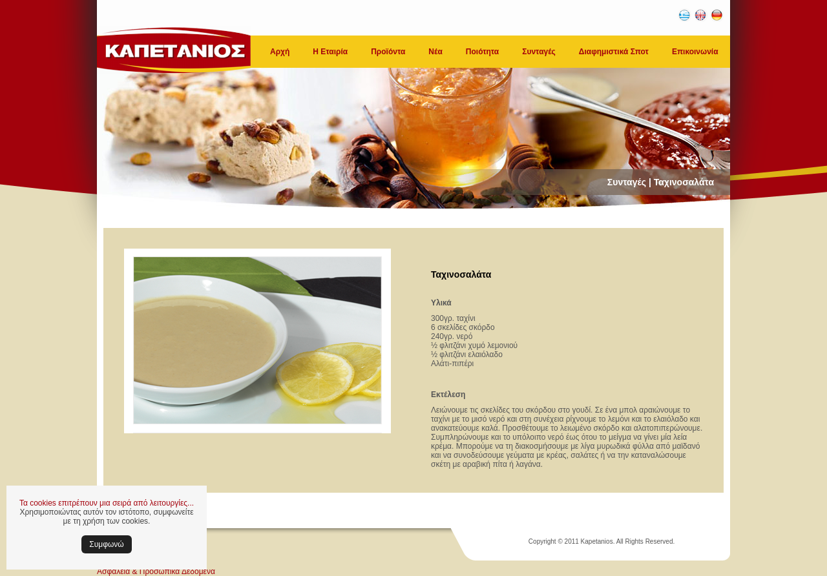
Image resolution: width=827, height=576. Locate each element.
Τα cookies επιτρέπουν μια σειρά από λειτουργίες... (106, 503)
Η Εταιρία (330, 51)
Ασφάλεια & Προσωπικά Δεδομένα (156, 571)
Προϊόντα (388, 51)
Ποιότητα (482, 51)
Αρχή (279, 51)
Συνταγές (539, 51)
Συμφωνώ (106, 544)
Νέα (435, 51)
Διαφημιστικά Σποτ (614, 51)
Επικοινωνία (695, 51)
